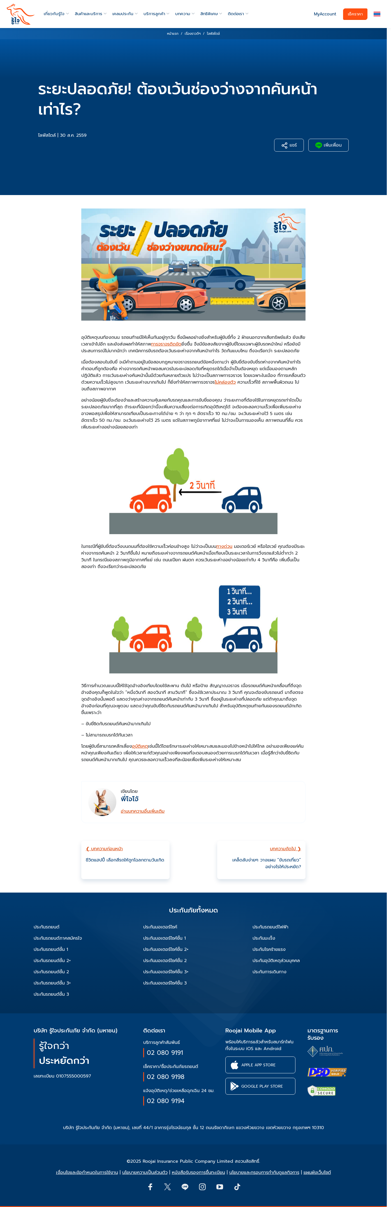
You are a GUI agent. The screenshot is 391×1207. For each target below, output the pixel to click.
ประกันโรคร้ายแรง (269, 949)
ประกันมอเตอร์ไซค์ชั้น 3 (165, 983)
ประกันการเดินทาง (269, 972)
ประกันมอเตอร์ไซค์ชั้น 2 (165, 960)
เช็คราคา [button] (355, 14)
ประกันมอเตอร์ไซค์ (160, 927)
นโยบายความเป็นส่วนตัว (145, 1172)
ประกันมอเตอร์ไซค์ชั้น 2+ (166, 949)
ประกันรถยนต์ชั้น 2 (51, 972)
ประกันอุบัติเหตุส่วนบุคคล (276, 960)
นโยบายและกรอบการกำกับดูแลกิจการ (264, 1172)
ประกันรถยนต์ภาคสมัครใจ (58, 938)
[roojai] (21, 14)
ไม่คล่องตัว (225, 382)
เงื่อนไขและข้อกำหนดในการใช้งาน (87, 1172)
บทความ (182, 14)
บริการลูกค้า (154, 14)
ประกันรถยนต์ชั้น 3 (51, 994)
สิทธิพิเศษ (209, 14)
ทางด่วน (224, 546)
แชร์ (289, 145)
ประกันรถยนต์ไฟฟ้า (270, 927)
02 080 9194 (165, 1101)
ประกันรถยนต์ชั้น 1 (51, 949)
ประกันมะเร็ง (264, 938)
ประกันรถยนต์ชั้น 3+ (52, 983)
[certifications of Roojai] (327, 1072)
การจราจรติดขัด (166, 344)
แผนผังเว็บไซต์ (317, 1172)
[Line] (184, 1186)
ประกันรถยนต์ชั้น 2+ (52, 960)
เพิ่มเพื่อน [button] (328, 145)
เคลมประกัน (122, 14)
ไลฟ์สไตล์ (47, 135)
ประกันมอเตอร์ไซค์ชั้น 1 (164, 938)
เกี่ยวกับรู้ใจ (54, 14)
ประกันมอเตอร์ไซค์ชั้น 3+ (166, 972)
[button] (377, 14)
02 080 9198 (165, 1076)
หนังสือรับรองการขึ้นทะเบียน (198, 1172)
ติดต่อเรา (236, 14)
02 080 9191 (165, 1052)
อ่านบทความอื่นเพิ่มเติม (143, 811)
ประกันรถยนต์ (46, 927)
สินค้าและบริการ (88, 14)
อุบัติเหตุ (140, 746)
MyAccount (325, 14)
